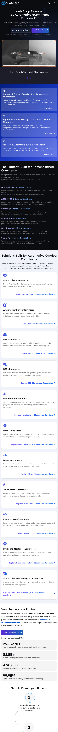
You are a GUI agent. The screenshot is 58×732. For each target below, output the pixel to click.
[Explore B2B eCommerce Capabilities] (29, 345)
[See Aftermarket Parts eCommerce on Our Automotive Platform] (29, 315)
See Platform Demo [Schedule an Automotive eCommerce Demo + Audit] (40, 30)
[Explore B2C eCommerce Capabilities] (29, 374)
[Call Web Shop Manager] (50, 3)
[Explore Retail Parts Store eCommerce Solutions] (29, 436)
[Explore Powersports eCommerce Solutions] (29, 525)
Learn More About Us (12, 634)
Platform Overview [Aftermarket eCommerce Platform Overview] (46, 108)
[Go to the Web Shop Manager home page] (10, 3)
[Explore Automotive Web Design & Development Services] (29, 586)
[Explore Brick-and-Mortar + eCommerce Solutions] (29, 555)
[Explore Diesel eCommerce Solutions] (29, 466)
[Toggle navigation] (55, 3)
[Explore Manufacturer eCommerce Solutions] (29, 406)
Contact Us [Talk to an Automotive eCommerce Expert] (49, 155)
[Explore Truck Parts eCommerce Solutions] (29, 495)
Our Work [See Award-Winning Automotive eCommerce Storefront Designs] (50, 134)
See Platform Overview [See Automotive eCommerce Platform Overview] (21, 30)
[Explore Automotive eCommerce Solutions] (29, 286)
